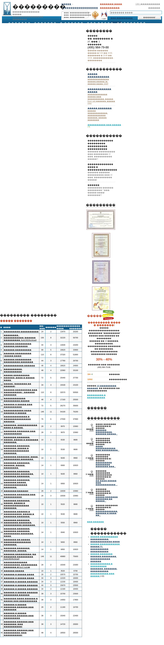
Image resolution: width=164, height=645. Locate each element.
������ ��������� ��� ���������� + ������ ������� (20, 392)
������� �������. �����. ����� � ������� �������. (21, 439)
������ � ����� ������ (21, 582)
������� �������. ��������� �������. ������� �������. (19, 473)
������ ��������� (17, 350)
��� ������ (95, 522)
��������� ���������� (21, 332)
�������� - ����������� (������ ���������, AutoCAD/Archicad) (20, 337)
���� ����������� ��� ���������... (107, 448)
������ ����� (14, 571)
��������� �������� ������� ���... (106, 464)
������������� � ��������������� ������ (17, 419)
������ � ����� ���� (19, 574)
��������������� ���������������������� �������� (27, 9)
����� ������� (100, 108)
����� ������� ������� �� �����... (107, 499)
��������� (100, 205)
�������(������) (16, 491)
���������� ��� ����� (104, 125)
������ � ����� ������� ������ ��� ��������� (19, 615)
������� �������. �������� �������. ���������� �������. (19, 522)
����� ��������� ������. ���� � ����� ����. (19, 377)
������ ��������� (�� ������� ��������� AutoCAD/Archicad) (20, 556)
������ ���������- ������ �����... (106, 432)
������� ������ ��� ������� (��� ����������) (19, 624)
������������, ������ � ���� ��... (107, 513)
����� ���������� (104, 537)
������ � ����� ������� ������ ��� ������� (19, 607)
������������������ (80, 8)
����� (66, 4)
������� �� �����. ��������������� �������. (17, 542)
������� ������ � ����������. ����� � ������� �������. (19, 514)
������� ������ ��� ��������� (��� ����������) (19, 632)
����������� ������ (19, 366)
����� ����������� (105, 544)
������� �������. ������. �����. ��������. (17, 465)
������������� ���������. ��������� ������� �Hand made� (20, 564)
